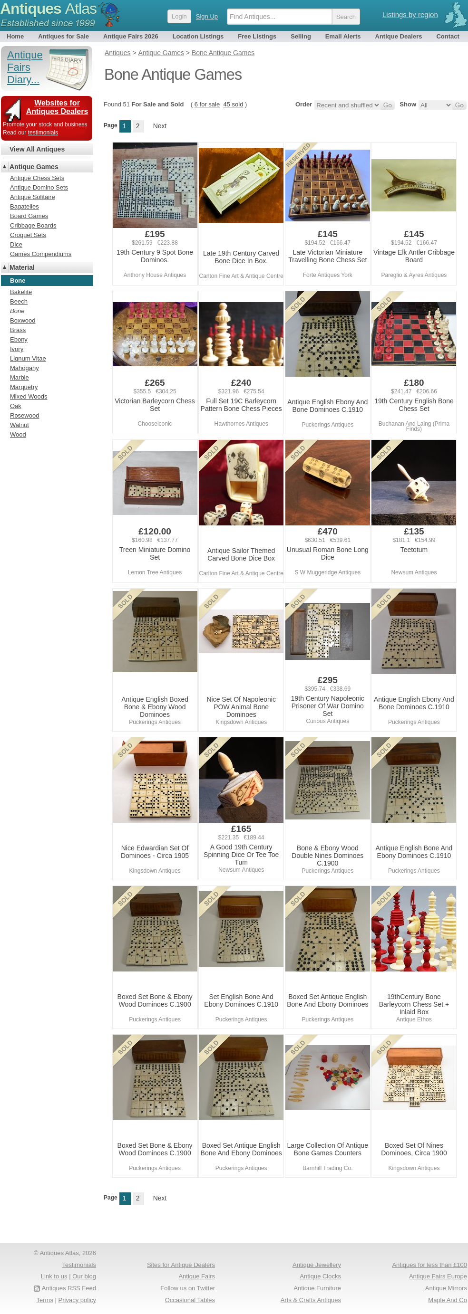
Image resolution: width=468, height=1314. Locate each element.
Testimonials (79, 1264)
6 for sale (207, 104)
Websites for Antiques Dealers (57, 107)
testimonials (43, 132)
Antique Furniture (317, 1288)
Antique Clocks (320, 1276)
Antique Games (34, 167)
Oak (15, 405)
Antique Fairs (196, 1276)
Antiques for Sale (63, 36)
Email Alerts (343, 36)
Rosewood (24, 415)
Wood (18, 434)
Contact (447, 36)
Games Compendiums (40, 253)
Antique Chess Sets (37, 177)
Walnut (19, 424)
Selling (301, 36)
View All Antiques (37, 149)
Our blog (84, 1276)
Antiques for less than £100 (429, 1264)
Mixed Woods (29, 396)
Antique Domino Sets (39, 187)
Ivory (16, 348)
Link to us (54, 1276)
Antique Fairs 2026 (130, 36)
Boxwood (22, 320)
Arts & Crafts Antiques (311, 1300)
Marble (19, 377)
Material (22, 267)
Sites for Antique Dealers (181, 1264)
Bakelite (21, 291)
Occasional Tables (190, 1300)
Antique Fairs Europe (438, 1276)
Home (15, 36)
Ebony (19, 339)
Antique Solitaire (32, 196)
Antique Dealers (398, 36)
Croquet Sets (28, 234)
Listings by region (410, 14)
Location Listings (198, 36)
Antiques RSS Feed (69, 1288)
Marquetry (24, 386)
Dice (16, 244)
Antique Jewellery (316, 1264)
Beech (19, 301)
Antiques (48, 8)
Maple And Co (447, 1300)
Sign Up (207, 16)
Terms (45, 1300)
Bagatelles (24, 206)
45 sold (233, 104)
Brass (18, 329)
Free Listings (257, 36)
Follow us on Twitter (187, 1288)
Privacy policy (77, 1300)
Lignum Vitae (28, 358)
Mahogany (24, 367)
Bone (17, 310)
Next (160, 126)
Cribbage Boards (33, 225)
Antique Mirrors (446, 1288)
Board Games (29, 215)
